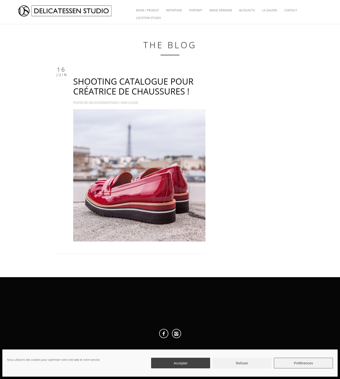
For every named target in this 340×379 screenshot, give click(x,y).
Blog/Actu (247, 10)
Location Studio (148, 18)
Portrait (195, 10)
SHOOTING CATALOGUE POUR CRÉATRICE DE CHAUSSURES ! (133, 86)
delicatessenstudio (104, 103)
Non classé (129, 103)
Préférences (303, 363)
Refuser (242, 363)
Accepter (180, 363)
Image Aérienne (220, 10)
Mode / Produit (147, 10)
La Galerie (269, 10)
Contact (290, 10)
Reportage (174, 10)
